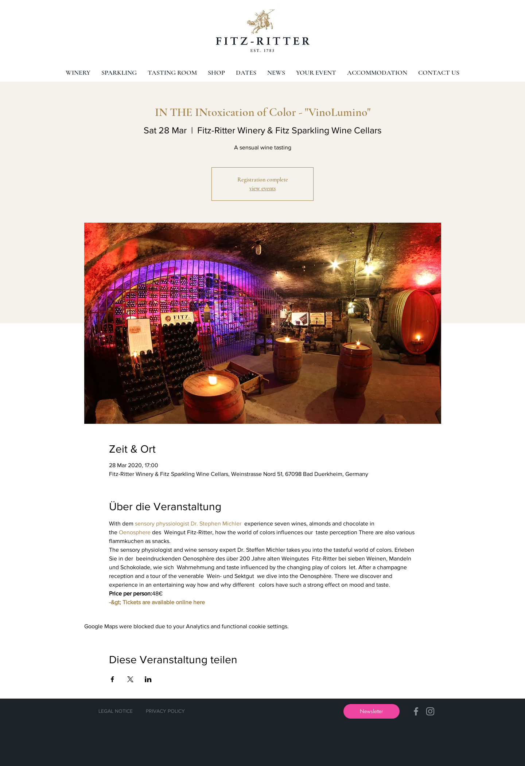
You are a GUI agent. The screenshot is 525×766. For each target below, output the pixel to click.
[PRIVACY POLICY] (165, 711)
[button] (371, 711)
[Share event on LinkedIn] (148, 679)
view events (262, 188)
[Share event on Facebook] (112, 679)
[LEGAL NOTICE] (115, 711)
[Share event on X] (130, 679)
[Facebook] (416, 711)
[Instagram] (430, 711)
